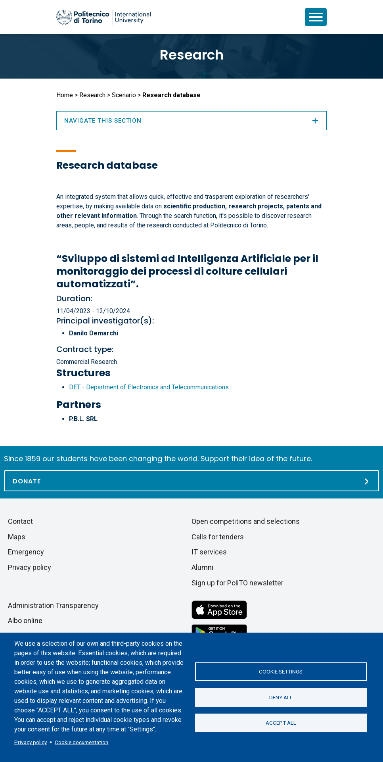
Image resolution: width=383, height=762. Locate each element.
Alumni (202, 567)
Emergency (26, 552)
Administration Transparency (53, 605)
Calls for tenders (218, 537)
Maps (16, 537)
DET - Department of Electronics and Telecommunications (149, 387)
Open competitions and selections (246, 521)
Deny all (281, 697)
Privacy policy (30, 742)
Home (64, 95)
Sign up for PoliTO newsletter (237, 583)
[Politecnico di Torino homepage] (103, 17)
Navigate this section (191, 120)
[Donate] (191, 480)
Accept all (281, 723)
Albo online (25, 620)
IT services (209, 552)
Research (192, 54)
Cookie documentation (81, 742)
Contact (20, 521)
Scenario (124, 95)
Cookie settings (281, 671)
